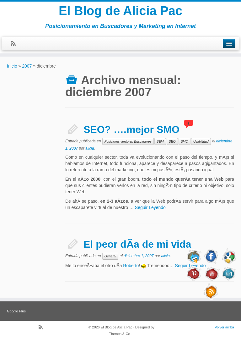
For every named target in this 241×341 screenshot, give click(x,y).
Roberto (131, 265)
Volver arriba (224, 327)
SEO (172, 141)
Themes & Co (119, 334)
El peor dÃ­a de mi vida (137, 244)
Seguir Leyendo (150, 207)
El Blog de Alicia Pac (120, 11)
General (110, 256)
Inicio (12, 66)
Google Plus (16, 311)
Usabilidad (201, 141)
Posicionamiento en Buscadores (128, 141)
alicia (89, 148)
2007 (27, 66)
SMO (184, 141)
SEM (160, 141)
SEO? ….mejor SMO (131, 129)
